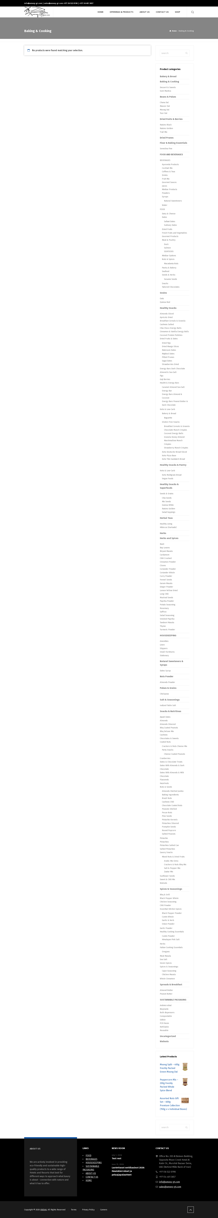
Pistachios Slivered (170, 823)
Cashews (164, 735)
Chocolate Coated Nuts (172, 805)
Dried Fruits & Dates (169, 338)
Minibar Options (169, 255)
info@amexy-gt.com (33, 3)
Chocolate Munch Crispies (175, 430)
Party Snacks (167, 750)
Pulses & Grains (168, 688)
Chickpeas (164, 694)
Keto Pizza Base (169, 455)
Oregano (166, 951)
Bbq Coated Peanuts (169, 728)
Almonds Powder (167, 682)
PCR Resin (164, 1023)
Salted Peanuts (168, 834)
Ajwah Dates (165, 717)
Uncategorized (168, 1036)
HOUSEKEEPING (168, 635)
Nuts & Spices (168, 259)
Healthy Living (166, 524)
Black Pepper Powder (172, 913)
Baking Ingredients (170, 795)
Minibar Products (169, 189)
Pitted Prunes (168, 357)
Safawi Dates (169, 221)
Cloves (163, 565)
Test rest (116, 1158)
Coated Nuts (165, 742)
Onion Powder (168, 924)
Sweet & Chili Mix (167, 879)
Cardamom (164, 555)
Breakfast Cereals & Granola (172, 321)
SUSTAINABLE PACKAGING (173, 999)
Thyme (163, 626)
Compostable (166, 1016)
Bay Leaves (165, 548)
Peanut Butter (166, 994)
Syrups (165, 196)
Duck (166, 244)
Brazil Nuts (167, 798)
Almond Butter (166, 990)
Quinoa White (168, 505)
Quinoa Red (165, 302)
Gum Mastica (165, 91)
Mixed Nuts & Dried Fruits (173, 857)
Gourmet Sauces (169, 182)
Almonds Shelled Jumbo (173, 791)
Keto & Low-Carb (167, 409)
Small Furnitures (167, 652)
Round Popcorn (169, 830)
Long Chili (164, 594)
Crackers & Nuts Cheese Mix (174, 746)
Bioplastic (164, 1009)
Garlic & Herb (168, 920)
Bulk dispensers (167, 1012)
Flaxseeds (164, 780)
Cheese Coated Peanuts (174, 754)
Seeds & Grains (166, 493)
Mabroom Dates (169, 350)
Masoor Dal (165, 106)
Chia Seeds (167, 498)
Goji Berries (165, 379)
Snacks (165, 283)
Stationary (164, 655)
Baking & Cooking (169, 81)
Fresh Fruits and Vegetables (174, 233)
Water (164, 205)
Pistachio (164, 838)
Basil (162, 544)
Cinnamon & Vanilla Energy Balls (174, 331)
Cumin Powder (168, 936)
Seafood (165, 271)
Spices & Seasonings (171, 889)
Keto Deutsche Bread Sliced (174, 452)
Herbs (163, 533)
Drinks (165, 175)
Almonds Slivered (168, 724)
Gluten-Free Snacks (171, 422)
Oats (162, 298)
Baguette (168, 418)
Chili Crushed (166, 558)
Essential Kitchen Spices (171, 909)
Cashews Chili (168, 802)
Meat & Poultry (168, 240)
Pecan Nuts (167, 812)
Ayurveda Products (170, 164)
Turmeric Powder (167, 629)
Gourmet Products (170, 236)
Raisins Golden (166, 128)
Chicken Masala (169, 974)
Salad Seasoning (167, 615)
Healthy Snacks (168, 308)
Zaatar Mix (168, 871)
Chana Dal (164, 102)
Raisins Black (166, 125)
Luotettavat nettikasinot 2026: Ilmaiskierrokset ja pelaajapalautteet (128, 1171)
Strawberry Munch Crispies (176, 448)
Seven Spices (166, 963)
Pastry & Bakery (169, 268)
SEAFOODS (169, 251)
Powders (166, 193)
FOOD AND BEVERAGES (171, 154)
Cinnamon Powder (168, 562)
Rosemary (164, 608)
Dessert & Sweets (168, 87)
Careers (103, 1210)
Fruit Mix (165, 179)
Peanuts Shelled (169, 809)
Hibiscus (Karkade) (168, 527)
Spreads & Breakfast (171, 984)
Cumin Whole (168, 917)
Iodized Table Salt (168, 705)
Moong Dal (164, 110)
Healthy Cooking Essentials (172, 932)
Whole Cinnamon (167, 978)
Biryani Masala (166, 551)
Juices (164, 186)
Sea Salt (163, 959)
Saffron (163, 612)
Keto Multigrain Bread (171, 475)
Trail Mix (163, 132)
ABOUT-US (91, 1173)
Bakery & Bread (168, 76)
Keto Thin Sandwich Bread (173, 459)
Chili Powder (165, 905)
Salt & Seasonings (170, 699)
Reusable (164, 1030)
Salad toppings (168, 512)
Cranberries (165, 758)
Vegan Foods (167, 478)
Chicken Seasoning (168, 902)
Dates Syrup (165, 671)
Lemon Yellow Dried (169, 590)
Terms (73, 1210)
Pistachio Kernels (170, 820)
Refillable (164, 1027)
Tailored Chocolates (170, 287)
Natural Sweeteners (173, 201)
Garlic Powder (166, 928)
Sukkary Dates (170, 225)
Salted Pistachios (167, 849)
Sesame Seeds (170, 279)
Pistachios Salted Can (169, 845)
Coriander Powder (168, 569)
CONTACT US (92, 1177)
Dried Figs (166, 343)
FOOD (162, 209)
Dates (164, 217)
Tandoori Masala (167, 622)
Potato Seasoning (167, 604)
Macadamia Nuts (171, 263)
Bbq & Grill (165, 894)
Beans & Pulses (168, 96)
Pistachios (164, 842)
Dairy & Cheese (168, 213)
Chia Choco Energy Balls (170, 328)
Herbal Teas (166, 518)
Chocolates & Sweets (169, 738)
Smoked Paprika (167, 619)
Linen (162, 645)
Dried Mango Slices (170, 346)
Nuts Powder (166, 676)
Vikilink (43, 1210)
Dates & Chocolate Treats (171, 762)
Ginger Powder (166, 587)
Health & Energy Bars (169, 383)
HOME (89, 1180)
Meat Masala (165, 956)
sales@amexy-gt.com (170, 1186)
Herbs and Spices (169, 538)
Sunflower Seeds (167, 876)
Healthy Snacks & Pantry (173, 465)
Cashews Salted (167, 324)
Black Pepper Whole (169, 898)
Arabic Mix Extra (171, 861)
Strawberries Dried (170, 364)
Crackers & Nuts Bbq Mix (175, 864)
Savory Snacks (166, 852)
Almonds (164, 720)
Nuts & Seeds (166, 787)
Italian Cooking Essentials (171, 947)
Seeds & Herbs (168, 275)
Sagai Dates (167, 361)
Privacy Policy (88, 1210)
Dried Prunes (167, 137)
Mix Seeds (166, 501)
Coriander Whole (167, 572)
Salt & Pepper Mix (172, 868)
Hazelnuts (164, 783)
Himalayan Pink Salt (170, 939)
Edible (163, 1020)
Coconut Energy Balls (173, 433)
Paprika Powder (167, 601)
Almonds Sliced (167, 314)
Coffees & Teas (168, 171)
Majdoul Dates (168, 354)
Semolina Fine (166, 148)
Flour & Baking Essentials (173, 143)
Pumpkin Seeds (169, 827)
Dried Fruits (167, 229)
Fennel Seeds (166, 580)
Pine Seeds (167, 816)
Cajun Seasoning (169, 971)
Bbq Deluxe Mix (167, 731)
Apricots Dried (166, 317)
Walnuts (163, 883)
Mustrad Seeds (166, 597)
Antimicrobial (166, 1005)
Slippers (164, 648)
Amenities (164, 641)
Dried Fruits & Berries (171, 119)
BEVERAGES (165, 160)
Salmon (167, 248)
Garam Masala (166, 583)
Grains (163, 293)
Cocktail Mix (167, 168)
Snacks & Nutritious (170, 711)
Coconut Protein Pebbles (171, 335)
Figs (161, 376)
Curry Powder (166, 576)
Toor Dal (163, 113)
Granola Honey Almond (174, 437)
